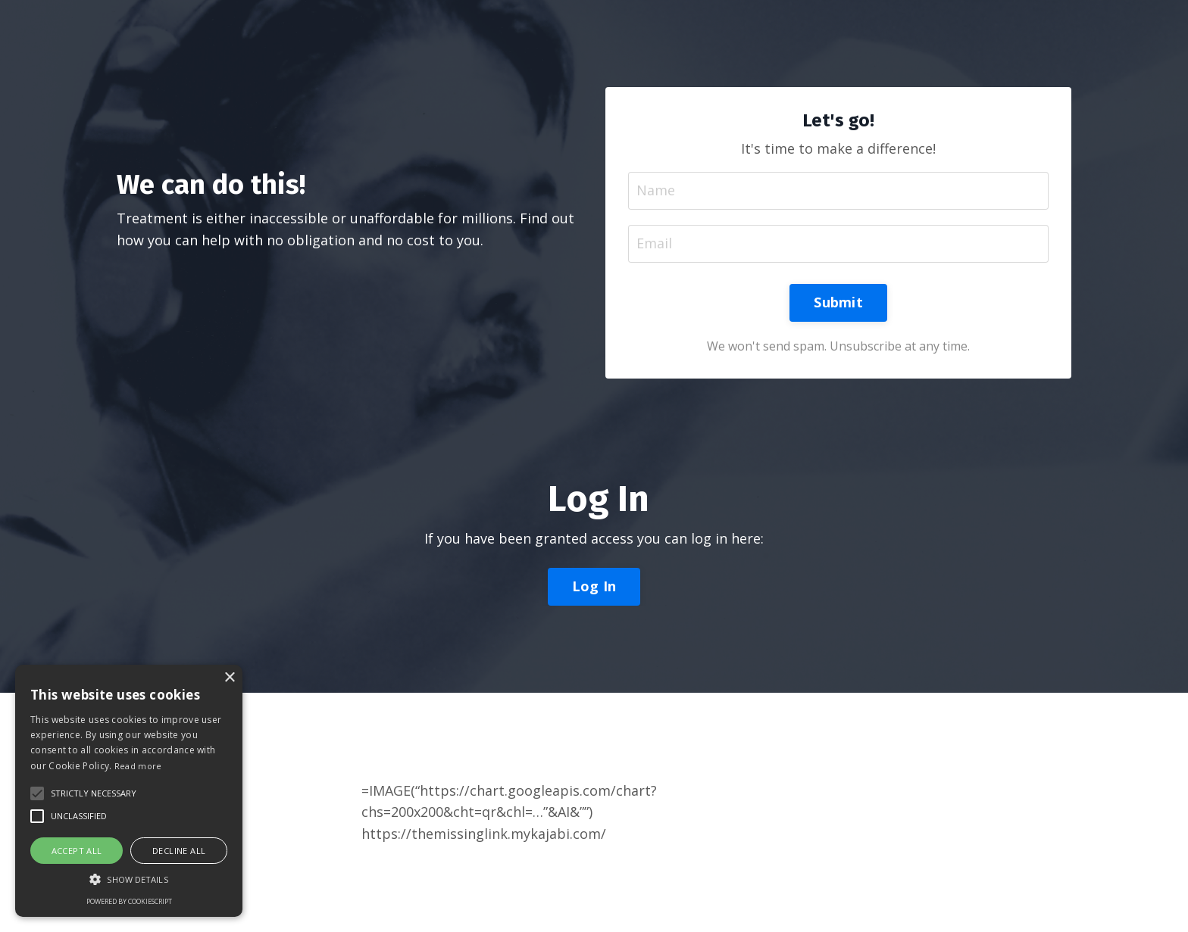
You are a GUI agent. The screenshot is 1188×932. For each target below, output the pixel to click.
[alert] (128, 791)
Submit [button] (838, 302)
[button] (93, 793)
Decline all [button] (178, 850)
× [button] (229, 678)
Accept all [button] (77, 850)
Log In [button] (594, 586)
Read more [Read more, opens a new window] (138, 765)
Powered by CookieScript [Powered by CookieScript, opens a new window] (129, 901)
